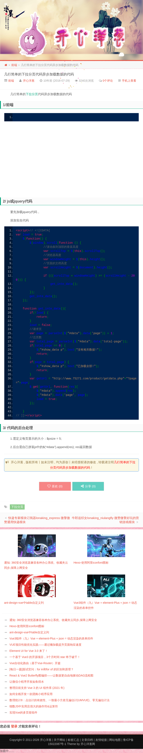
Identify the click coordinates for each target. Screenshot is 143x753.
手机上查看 (129, 80)
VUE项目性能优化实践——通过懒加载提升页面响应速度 (45, 644)
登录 (14, 726)
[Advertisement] (73, 163)
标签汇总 (73, 739)
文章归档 (87, 739)
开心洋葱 (28, 80)
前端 (14, 65)
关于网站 (59, 739)
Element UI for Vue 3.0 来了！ (28, 650)
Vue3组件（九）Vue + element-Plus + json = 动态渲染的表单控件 (51, 638)
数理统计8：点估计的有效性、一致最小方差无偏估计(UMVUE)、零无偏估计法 (59, 700)
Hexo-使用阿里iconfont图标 (26, 626)
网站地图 (115, 739)
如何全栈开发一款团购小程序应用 (31, 694)
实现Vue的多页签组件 (23, 712)
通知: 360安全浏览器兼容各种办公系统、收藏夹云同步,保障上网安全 (53, 620)
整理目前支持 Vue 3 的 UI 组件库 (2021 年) (36, 687)
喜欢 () (55, 486)
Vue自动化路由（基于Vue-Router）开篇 (35, 663)
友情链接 (101, 739)
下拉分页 (32, 94)
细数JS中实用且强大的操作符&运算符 (33, 706)
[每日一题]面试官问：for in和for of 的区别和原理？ (41, 669)
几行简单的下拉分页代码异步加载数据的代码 (39, 74)
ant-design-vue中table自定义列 (29, 632)
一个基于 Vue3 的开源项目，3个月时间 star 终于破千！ (44, 657)
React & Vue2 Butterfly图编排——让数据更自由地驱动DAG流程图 (51, 675)
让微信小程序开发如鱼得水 (26, 681)
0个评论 (108, 80)
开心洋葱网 (88, 744)
